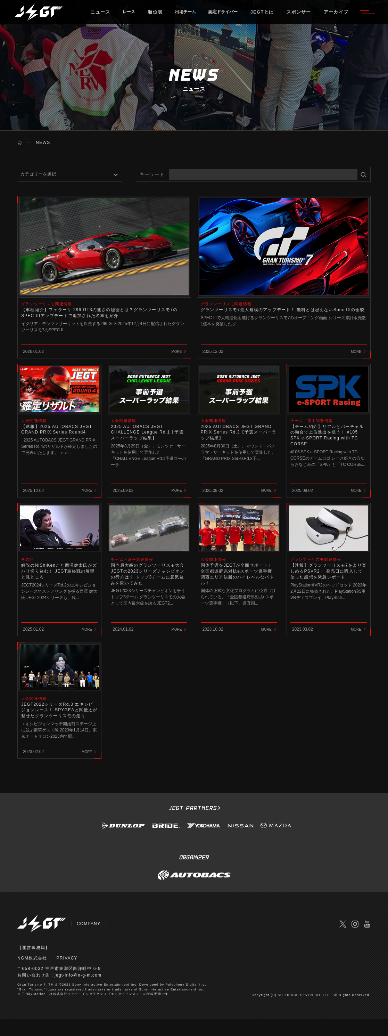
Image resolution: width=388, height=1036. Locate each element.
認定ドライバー (237, 15)
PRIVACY (67, 974)
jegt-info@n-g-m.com (79, 992)
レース (134, 15)
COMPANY (89, 940)
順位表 (162, 15)
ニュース (105, 15)
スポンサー (315, 15)
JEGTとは (278, 15)
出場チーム (194, 15)
